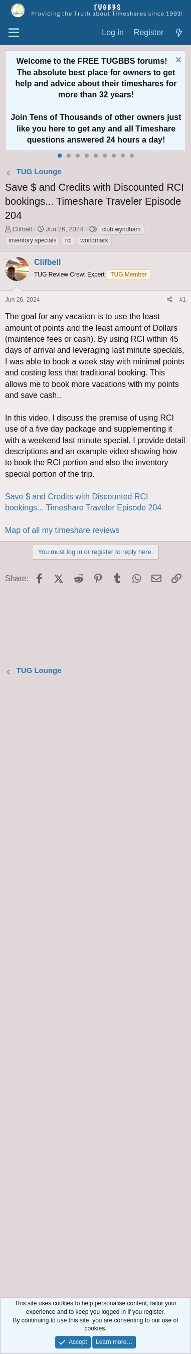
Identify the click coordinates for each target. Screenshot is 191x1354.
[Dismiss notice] (177, 61)
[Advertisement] (95, 987)
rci (68, 240)
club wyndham (121, 229)
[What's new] (178, 33)
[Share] (169, 300)
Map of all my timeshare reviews (62, 530)
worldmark (94, 240)
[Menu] (14, 33)
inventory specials (32, 240)
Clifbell (22, 229)
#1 (182, 299)
